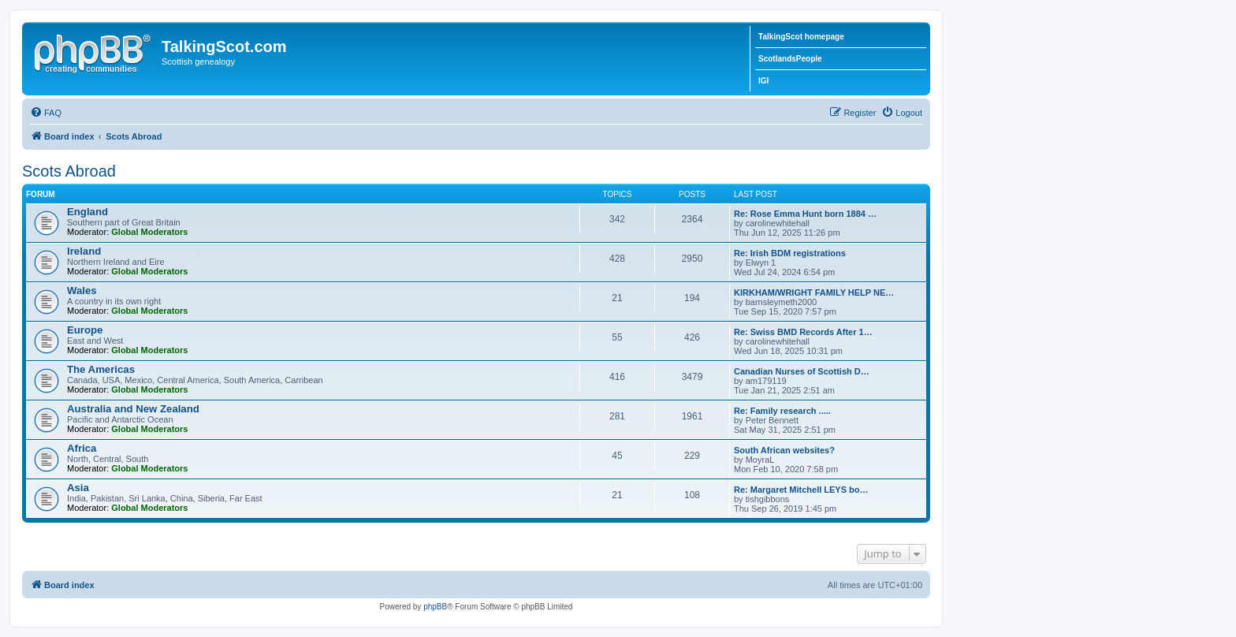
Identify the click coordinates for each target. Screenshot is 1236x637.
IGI (763, 80)
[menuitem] (45, 112)
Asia (78, 488)
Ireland (84, 251)
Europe (84, 330)
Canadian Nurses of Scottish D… (801, 371)
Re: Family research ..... (782, 410)
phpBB (435, 606)
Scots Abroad (69, 171)
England (87, 212)
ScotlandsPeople (790, 58)
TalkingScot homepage (801, 36)
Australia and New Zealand (133, 409)
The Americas (101, 369)
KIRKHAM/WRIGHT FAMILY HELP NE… (814, 292)
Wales (82, 290)
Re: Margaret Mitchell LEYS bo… (801, 489)
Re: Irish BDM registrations (790, 253)
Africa (81, 448)
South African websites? (784, 450)
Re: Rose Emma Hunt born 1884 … (805, 213)
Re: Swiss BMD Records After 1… (803, 332)
